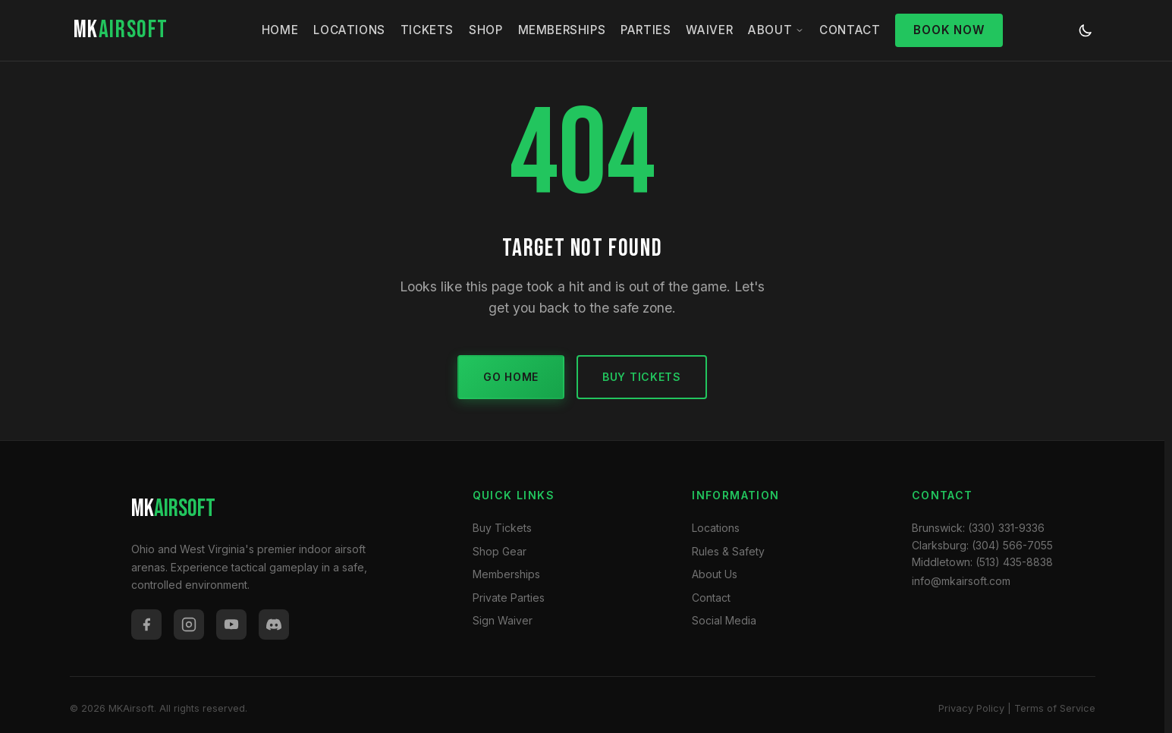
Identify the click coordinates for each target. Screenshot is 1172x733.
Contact (849, 30)
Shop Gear (499, 551)
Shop (485, 30)
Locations (349, 30)
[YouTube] (231, 624)
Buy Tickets (641, 376)
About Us (714, 574)
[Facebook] (146, 624)
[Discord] (274, 624)
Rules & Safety (728, 551)
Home (280, 30)
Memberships (562, 30)
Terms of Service (1054, 708)
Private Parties (509, 597)
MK (121, 30)
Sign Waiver (503, 620)
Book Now (948, 30)
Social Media (724, 620)
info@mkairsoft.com (961, 580)
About (776, 30)
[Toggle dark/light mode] (1085, 30)
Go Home (511, 376)
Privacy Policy (971, 708)
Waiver (709, 30)
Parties (646, 30)
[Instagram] (189, 624)
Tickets (427, 30)
